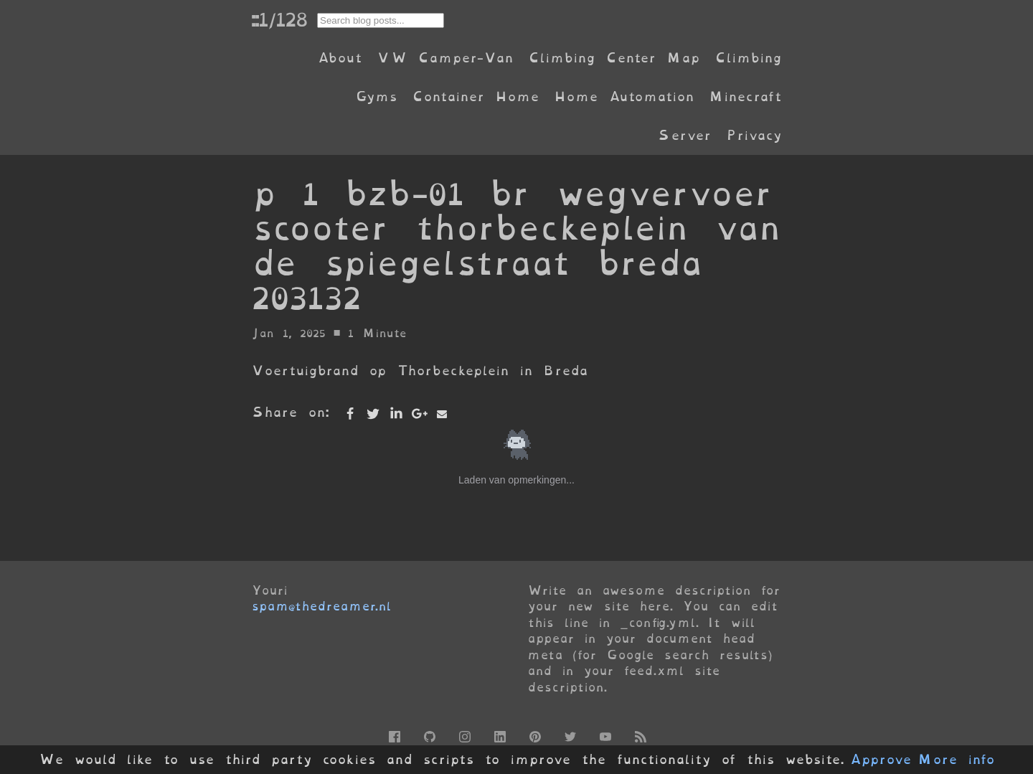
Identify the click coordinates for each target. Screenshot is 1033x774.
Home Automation (624, 96)
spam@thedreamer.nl (321, 606)
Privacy (754, 135)
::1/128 (279, 19)
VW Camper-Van (445, 57)
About (339, 57)
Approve (880, 759)
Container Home (475, 96)
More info (956, 759)
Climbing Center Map (614, 57)
